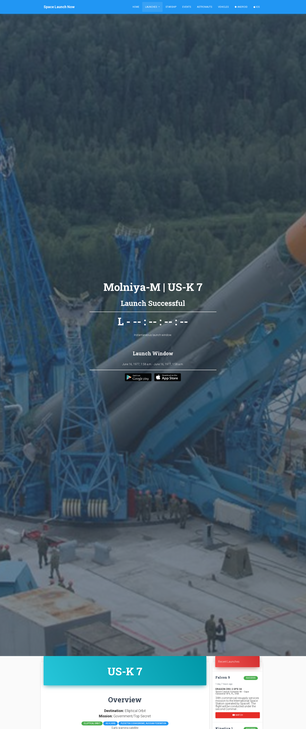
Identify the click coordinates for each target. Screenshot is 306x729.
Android (241, 7)
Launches (151, 7)
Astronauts (204, 7)
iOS (257, 7)
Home (136, 7)
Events (186, 7)
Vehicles (223, 7)
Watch (237, 715)
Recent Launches (229, 661)
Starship (171, 7)
